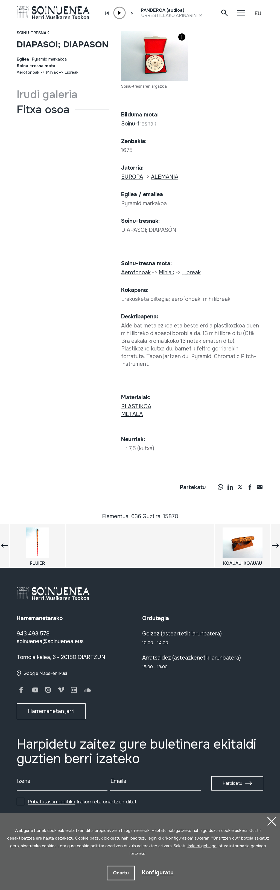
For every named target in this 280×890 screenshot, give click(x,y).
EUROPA (132, 176)
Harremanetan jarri (51, 711)
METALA (132, 414)
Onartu (121, 873)
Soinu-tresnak (33, 32)
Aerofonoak (28, 72)
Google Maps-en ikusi (45, 673)
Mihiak (52, 72)
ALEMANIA (164, 176)
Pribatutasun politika (51, 802)
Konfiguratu (158, 872)
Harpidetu (232, 783)
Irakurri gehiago (202, 846)
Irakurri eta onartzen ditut (82, 802)
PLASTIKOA (136, 406)
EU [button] (258, 13)
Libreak (71, 72)
